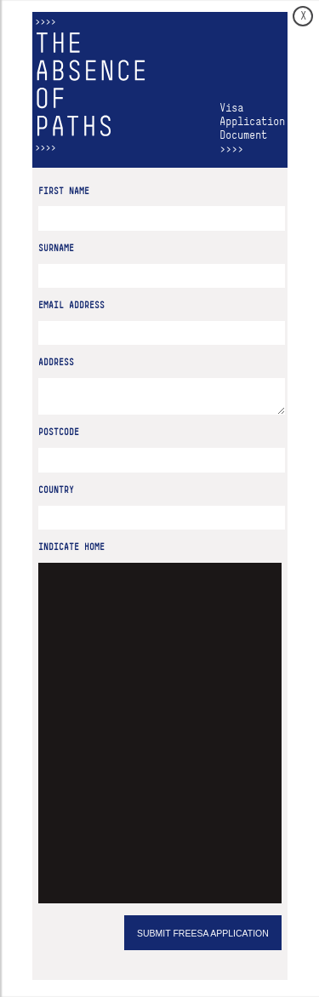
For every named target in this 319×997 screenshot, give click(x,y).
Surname (56, 248)
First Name (63, 191)
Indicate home (71, 552)
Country (56, 495)
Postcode (58, 437)
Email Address (71, 305)
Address (56, 362)
